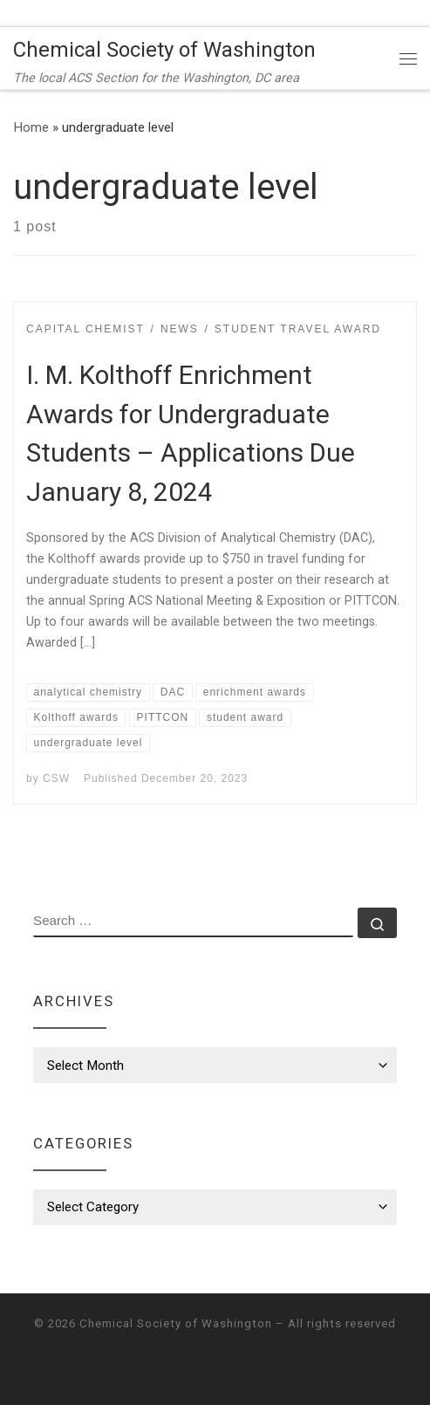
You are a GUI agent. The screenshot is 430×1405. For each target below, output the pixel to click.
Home (31, 127)
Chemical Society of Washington (175, 1323)
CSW (56, 778)
